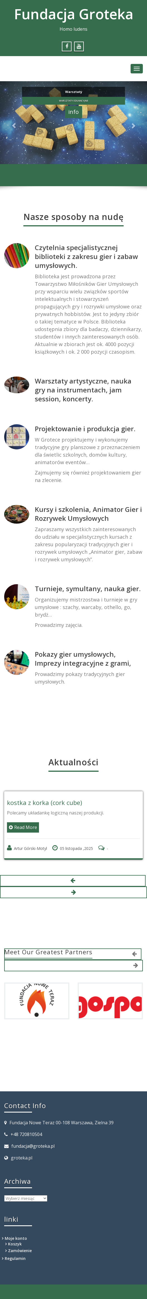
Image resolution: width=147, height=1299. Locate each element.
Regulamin (15, 1258)
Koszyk (15, 1244)
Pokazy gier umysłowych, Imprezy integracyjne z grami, (83, 659)
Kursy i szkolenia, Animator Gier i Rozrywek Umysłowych (88, 514)
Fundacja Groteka (73, 13)
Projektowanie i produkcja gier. (85, 428)
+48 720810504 (26, 1134)
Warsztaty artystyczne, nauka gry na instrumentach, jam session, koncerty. (83, 389)
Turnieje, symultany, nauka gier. (88, 588)
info (73, 112)
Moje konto (16, 1238)
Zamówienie (20, 1250)
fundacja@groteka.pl (33, 1146)
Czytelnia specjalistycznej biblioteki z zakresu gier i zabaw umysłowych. (86, 256)
